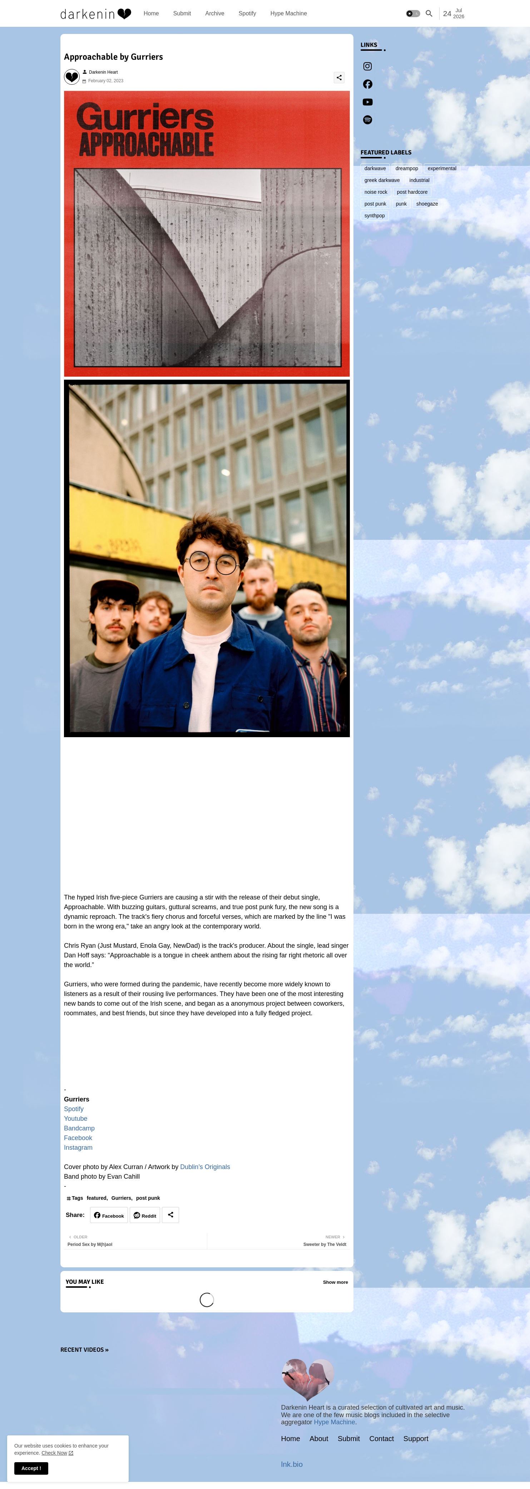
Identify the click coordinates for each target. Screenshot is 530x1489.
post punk (148, 1198)
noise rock (376, 192)
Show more (335, 1282)
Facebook (78, 1138)
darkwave (375, 168)
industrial (420, 180)
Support (416, 1439)
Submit (182, 13)
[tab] (151, 13)
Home (151, 13)
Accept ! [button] (31, 1468)
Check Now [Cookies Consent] (54, 1453)
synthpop (375, 215)
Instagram (78, 1147)
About (318, 1439)
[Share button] (170, 1215)
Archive (214, 13)
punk (401, 204)
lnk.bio (292, 1464)
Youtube (75, 1118)
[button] (413, 13)
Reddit (149, 1216)
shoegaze (427, 204)
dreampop (407, 168)
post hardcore (412, 192)
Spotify (247, 13)
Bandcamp (79, 1128)
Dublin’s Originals (205, 1166)
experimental (442, 168)
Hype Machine (289, 13)
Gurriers (121, 1198)
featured (97, 1198)
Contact (382, 1439)
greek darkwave (382, 180)
